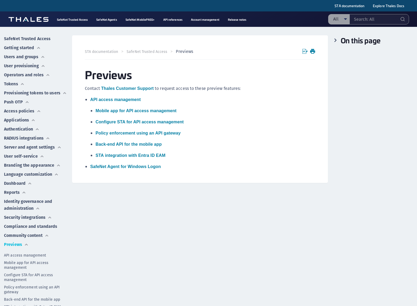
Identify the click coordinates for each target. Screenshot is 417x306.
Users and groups (24, 57)
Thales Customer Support (127, 88)
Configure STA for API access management (28, 277)
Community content (26, 235)
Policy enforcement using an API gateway (32, 289)
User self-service (24, 156)
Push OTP (16, 102)
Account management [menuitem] (205, 20)
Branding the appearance (32, 165)
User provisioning (24, 66)
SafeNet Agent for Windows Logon (125, 166)
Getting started (22, 48)
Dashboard (18, 183)
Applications (19, 120)
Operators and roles (27, 75)
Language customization (31, 174)
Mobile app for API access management (26, 265)
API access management (25, 255)
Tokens (14, 84)
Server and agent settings (32, 147)
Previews (16, 244)
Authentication (21, 129)
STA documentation (349, 5)
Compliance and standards (30, 226)
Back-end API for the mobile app (32, 299)
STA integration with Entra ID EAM (130, 155)
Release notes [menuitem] (237, 20)
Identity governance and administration (28, 204)
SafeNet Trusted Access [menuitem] (72, 20)
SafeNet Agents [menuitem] (106, 20)
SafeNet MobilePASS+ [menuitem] (140, 20)
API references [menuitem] (172, 20)
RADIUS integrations (27, 138)
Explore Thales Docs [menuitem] (388, 6)
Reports (15, 192)
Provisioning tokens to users (35, 93)
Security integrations (28, 217)
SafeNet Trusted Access (27, 39)
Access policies (22, 111)
